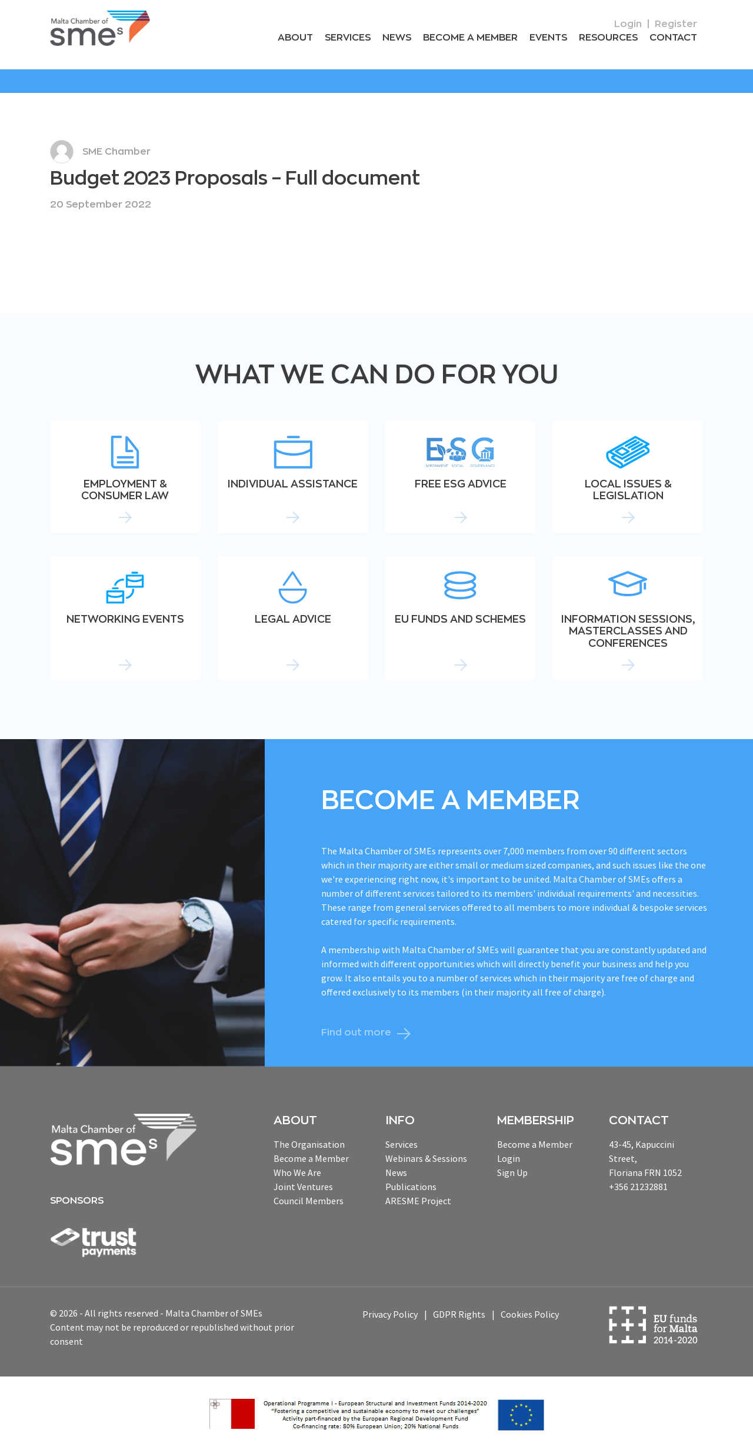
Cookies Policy (530, 1315)
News (396, 37)
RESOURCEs (608, 37)
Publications (411, 1186)
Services (348, 37)
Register (676, 24)
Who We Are (297, 1172)
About (295, 37)
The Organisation (309, 1144)
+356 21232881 (638, 1186)
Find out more (356, 1032)
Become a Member (470, 37)
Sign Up (512, 1172)
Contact (673, 37)
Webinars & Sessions (426, 1158)
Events (548, 37)
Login (628, 24)
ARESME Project (418, 1201)
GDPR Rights (459, 1315)
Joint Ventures (303, 1186)
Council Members (309, 1201)
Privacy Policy (390, 1315)
